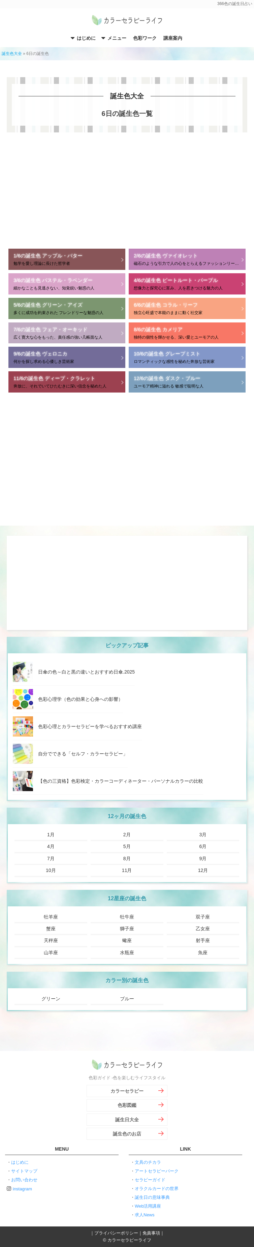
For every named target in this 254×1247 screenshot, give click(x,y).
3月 (203, 834)
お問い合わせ (24, 1179)
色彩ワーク (145, 38)
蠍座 (127, 940)
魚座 (203, 952)
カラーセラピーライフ (127, 21)
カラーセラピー (127, 1091)
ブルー (127, 998)
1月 (51, 834)
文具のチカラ (148, 1162)
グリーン (50, 998)
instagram (22, 1188)
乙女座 (203, 928)
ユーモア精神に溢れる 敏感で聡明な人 (187, 381)
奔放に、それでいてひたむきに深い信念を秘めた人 (66, 381)
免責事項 (151, 1233)
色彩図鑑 (127, 1105)
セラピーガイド (150, 1179)
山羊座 (51, 952)
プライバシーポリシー (116, 1233)
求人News (145, 1214)
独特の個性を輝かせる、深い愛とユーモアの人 (187, 333)
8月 (127, 858)
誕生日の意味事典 (152, 1197)
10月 (51, 870)
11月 (127, 870)
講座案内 (172, 38)
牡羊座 (51, 916)
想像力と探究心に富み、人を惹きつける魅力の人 (187, 283)
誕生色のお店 (127, 1133)
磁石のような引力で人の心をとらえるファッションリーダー (188, 259)
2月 (127, 834)
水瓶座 (127, 952)
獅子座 (127, 928)
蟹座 (51, 928)
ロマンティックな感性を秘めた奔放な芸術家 (187, 357)
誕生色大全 (12, 53)
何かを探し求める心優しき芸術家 (66, 357)
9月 (203, 858)
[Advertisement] (127, 190)
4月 (51, 846)
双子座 (203, 916)
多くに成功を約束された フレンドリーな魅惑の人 (66, 308)
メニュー (116, 38)
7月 (51, 858)
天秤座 (51, 940)
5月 (127, 846)
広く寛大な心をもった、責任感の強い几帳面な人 (66, 333)
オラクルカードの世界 (157, 1188)
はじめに (86, 38)
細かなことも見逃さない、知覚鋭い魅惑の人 (66, 283)
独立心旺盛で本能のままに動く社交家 (187, 308)
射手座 (203, 940)
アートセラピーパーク (157, 1171)
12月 (203, 870)
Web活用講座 (148, 1206)
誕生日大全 (127, 1119)
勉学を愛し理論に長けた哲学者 (66, 259)
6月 (203, 846)
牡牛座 (127, 916)
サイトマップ (24, 1171)
